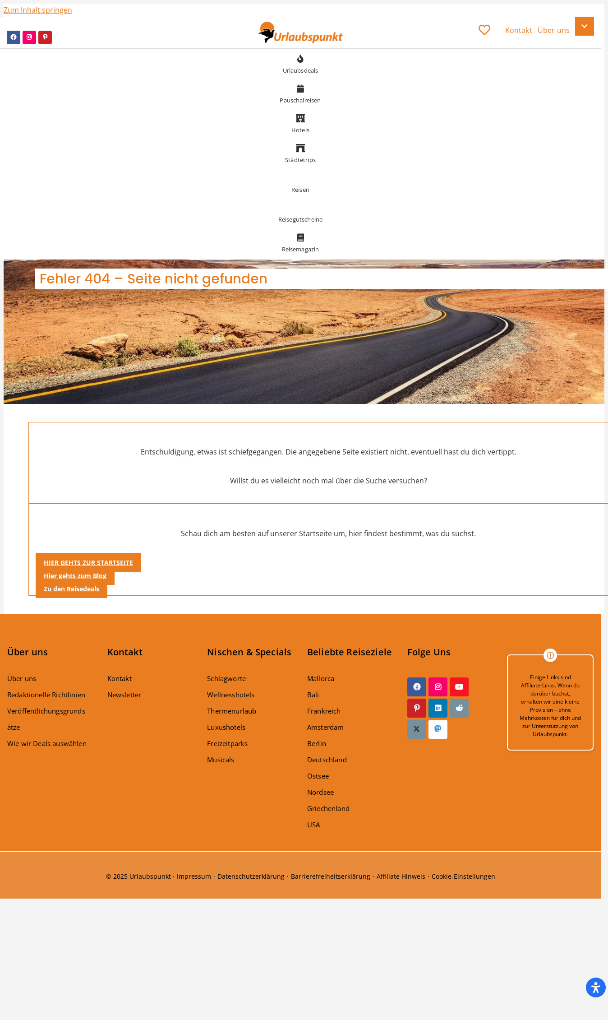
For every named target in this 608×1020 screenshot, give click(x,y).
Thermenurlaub (231, 710)
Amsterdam (325, 727)
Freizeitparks (227, 743)
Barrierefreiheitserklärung (330, 876)
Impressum (194, 876)
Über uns (21, 678)
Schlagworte (226, 678)
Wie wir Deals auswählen (47, 743)
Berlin (316, 743)
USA (313, 824)
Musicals (220, 759)
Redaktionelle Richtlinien (46, 694)
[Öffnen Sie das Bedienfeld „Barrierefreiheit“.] (596, 987)
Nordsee (320, 792)
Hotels (300, 122)
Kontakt (119, 678)
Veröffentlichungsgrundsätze (46, 719)
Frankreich (324, 710)
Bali (313, 694)
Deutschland (327, 759)
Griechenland (328, 808)
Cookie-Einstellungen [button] (463, 876)
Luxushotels (226, 727)
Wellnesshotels (230, 694)
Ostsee (318, 775)
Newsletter (124, 694)
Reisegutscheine (300, 211)
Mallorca (320, 678)
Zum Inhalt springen (38, 10)
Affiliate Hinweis (401, 876)
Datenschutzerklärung (251, 876)
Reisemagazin (300, 241)
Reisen (300, 182)
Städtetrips (300, 152)
